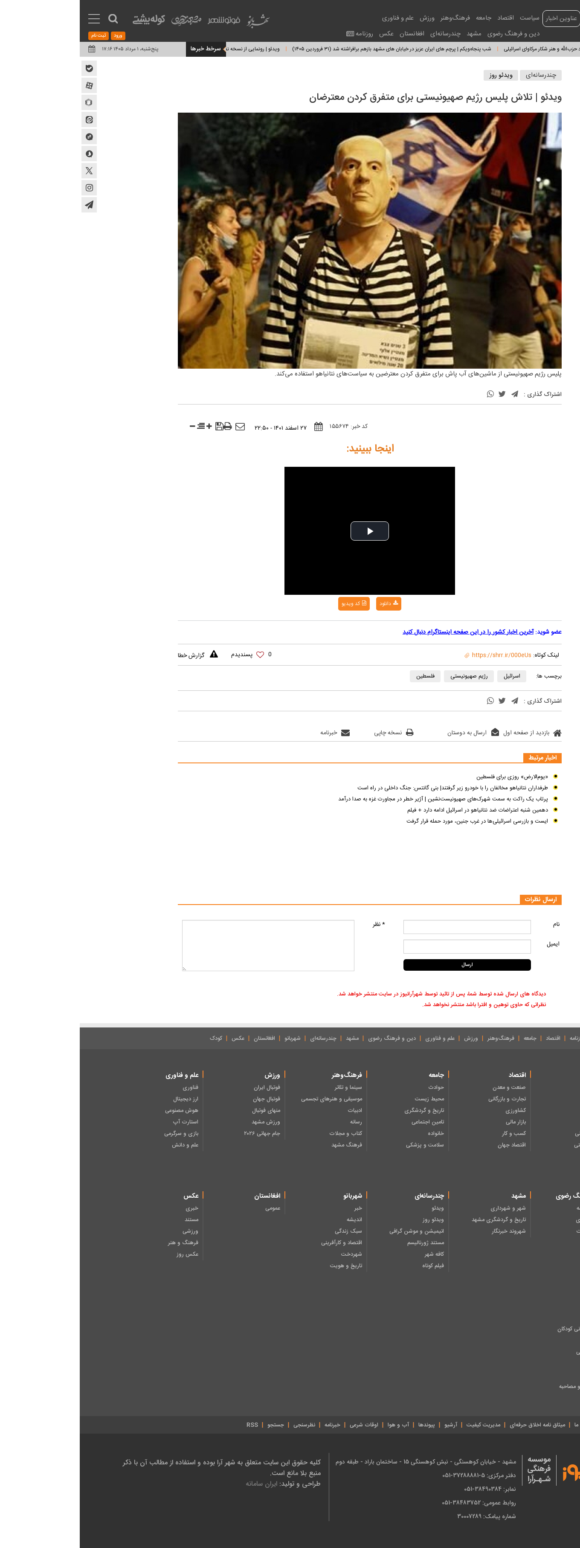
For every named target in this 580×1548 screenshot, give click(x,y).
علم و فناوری (318, 18)
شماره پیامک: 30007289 (406, 1516)
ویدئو (358, 1208)
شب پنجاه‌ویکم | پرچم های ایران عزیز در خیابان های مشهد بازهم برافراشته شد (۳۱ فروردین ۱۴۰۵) (303, 49)
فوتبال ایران (187, 1087)
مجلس (520, 1110)
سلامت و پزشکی (345, 1145)
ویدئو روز (421, 75)
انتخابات (518, 1099)
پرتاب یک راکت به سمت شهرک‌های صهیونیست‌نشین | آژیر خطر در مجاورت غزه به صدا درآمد (363, 799)
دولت (521, 1122)
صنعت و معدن (429, 1087)
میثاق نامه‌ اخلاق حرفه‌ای (457, 1425)
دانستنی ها (515, 1375)
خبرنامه (255, 733)
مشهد (394, 34)
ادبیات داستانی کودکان (503, 1329)
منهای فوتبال (186, 1110)
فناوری (111, 1087)
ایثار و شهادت (512, 1231)
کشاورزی (436, 1110)
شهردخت (271, 1254)
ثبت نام (19, 36)
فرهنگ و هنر (103, 1243)
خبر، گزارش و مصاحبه (503, 1386)
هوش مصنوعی (102, 1110)
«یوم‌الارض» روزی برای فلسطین (432, 777)
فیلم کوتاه (353, 1266)
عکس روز (108, 1254)
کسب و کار (434, 1133)
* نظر (299, 924)
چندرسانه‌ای (366, 34)
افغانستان (332, 34)
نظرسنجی (224, 1425)
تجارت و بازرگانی (427, 1099)
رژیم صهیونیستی (389, 676)
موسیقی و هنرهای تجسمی (251, 1099)
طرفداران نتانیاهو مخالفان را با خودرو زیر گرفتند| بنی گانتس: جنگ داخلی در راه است (373, 788)
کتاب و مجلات (265, 1133)
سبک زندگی (268, 1231)
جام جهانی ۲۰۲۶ (182, 1133)
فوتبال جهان (186, 1099)
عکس (306, 34)
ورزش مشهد (186, 1122)
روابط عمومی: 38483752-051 (399, 1502)
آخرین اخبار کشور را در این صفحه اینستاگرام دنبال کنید (388, 632)
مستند (112, 1220)
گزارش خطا (111, 656)
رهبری (520, 1087)
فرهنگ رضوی (512, 1220)
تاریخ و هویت (266, 1266)
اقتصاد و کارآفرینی (261, 1243)
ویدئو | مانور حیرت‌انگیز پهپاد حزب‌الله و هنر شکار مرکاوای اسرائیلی (481, 49)
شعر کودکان (515, 1340)
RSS (172, 1425)
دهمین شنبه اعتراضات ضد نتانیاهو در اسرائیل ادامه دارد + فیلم (398, 810)
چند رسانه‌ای (514, 1363)
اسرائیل (432, 676)
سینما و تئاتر (268, 1087)
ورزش (347, 18)
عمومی (193, 1208)
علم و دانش (105, 1145)
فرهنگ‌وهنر (375, 18)
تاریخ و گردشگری (344, 1110)
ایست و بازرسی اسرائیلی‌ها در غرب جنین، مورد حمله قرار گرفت (397, 821)
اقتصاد (426, 18)
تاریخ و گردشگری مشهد (419, 1220)
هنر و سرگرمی (512, 1352)
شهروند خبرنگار (429, 1231)
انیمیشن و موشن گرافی (337, 1231)
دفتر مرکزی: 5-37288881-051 (399, 1475)
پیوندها (347, 1425)
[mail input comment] (387, 947)
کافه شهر (354, 1254)
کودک (136, 1038)
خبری (112, 1208)
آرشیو (371, 1425)
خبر (278, 1208)
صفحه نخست (530, 1038)
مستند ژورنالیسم (346, 1243)
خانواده (356, 1133)
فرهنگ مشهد (267, 1145)
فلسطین (345, 676)
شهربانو (213, 1038)
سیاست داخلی (511, 1133)
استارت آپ (106, 1122)
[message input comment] (188, 945)
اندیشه (274, 1220)
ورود (38, 36)
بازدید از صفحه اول (452, 733)
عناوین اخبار (481, 18)
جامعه (404, 18)
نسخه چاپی (314, 733)
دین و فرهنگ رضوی (434, 34)
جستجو (196, 1425)
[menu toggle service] (14, 19)
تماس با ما (506, 1425)
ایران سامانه (181, 1483)
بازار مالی (436, 1122)
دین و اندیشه (512, 1208)
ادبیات (275, 1110)
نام (476, 924)
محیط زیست (349, 1099)
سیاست (450, 18)
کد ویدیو (274, 603)
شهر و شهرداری (428, 1208)
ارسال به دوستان (393, 733)
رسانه (276, 1122)
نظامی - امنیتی (511, 1145)
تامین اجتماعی (348, 1122)
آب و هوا (318, 1425)
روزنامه (284, 34)
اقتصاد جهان (432, 1145)
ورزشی (111, 1231)
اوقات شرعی (284, 1425)
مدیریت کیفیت (403, 1425)
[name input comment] (387, 927)
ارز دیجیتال (106, 1099)
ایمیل (473, 944)
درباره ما (536, 1425)
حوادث (356, 1087)
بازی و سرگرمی (101, 1133)
